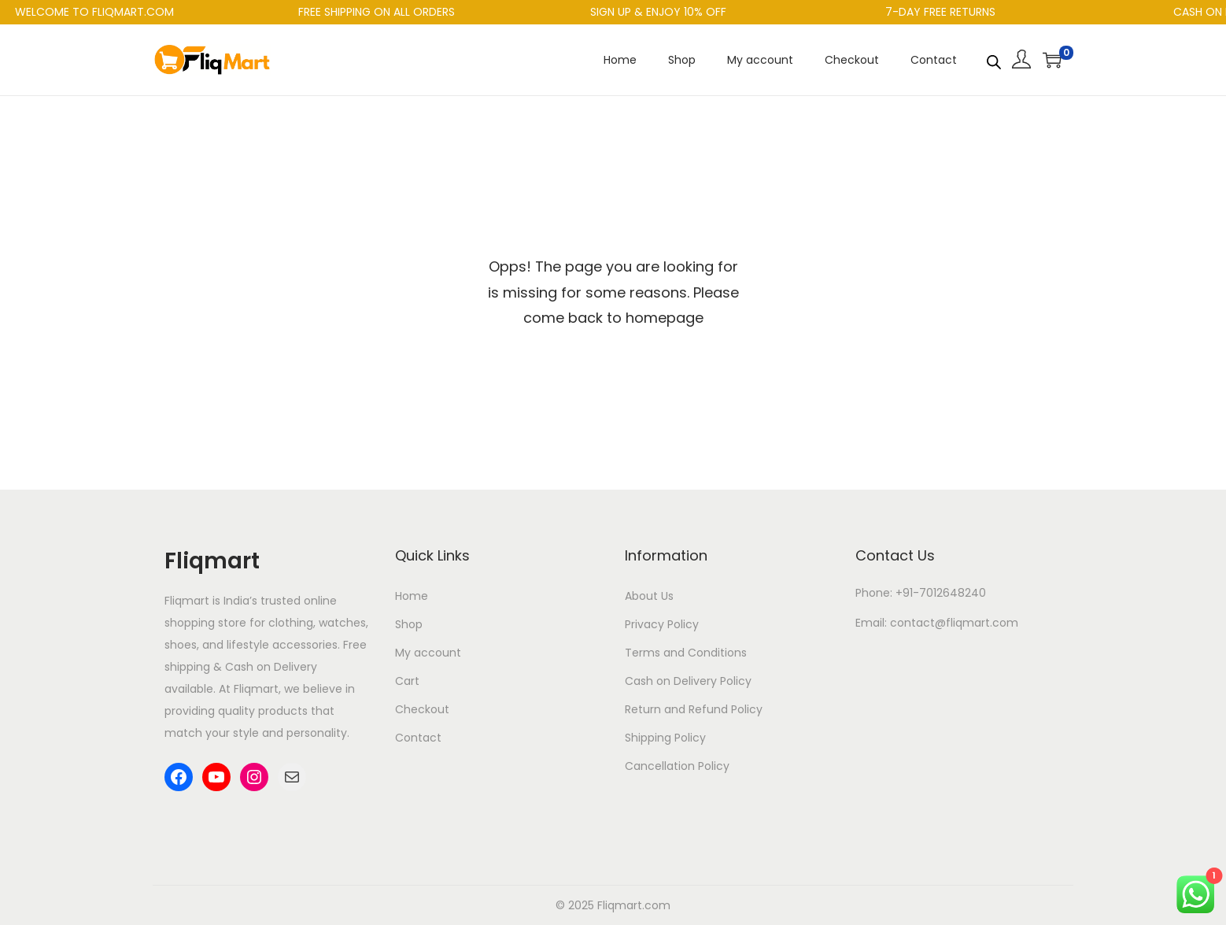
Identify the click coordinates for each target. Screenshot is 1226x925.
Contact (418, 738)
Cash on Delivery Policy (688, 681)
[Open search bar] (993, 59)
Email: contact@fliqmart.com (936, 623)
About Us (649, 596)
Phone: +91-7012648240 (920, 593)
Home (411, 596)
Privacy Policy (662, 624)
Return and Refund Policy (694, 709)
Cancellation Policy (677, 766)
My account (428, 652)
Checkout (422, 709)
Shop (409, 624)
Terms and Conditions (686, 652)
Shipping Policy (665, 738)
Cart (407, 681)
